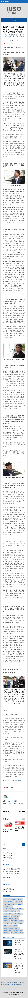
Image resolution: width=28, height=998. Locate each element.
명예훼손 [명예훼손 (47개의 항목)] (6, 906)
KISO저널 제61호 (7, 853)
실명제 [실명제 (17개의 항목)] (14, 913)
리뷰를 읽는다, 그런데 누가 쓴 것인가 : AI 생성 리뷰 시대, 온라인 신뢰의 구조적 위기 (19, 953)
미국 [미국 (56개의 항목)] (11, 906)
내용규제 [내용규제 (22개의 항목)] (14, 904)
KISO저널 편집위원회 (8, 889)
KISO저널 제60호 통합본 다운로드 (11, 869)
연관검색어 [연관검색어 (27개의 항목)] (7, 916)
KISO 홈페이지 (7, 891)
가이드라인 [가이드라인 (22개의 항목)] (11, 901)
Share (12, 43)
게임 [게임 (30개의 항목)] (5, 904)
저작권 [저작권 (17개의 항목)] (12, 923)
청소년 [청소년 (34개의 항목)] (15, 925)
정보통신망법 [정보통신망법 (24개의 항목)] (18, 923)
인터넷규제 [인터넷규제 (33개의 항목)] (14, 920)
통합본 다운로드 (7, 852)
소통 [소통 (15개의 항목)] (10, 913)
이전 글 (7, 811)
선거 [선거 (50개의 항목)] (18, 911)
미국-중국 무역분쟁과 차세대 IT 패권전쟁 (20, 826)
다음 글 (21, 811)
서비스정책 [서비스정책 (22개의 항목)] (13, 911)
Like (12, 40)
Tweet (6, 40)
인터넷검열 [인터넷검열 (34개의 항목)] (7, 920)
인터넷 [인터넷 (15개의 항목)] (17, 918)
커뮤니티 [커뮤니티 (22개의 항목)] (17, 928)
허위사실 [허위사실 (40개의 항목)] (21, 932)
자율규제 (12, 780)
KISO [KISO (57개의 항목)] (8, 899)
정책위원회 (18, 780)
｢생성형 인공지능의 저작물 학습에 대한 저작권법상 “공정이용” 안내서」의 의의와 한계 (19, 967)
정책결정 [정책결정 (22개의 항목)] (6, 925)
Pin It (6, 43)
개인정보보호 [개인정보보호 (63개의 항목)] (18, 901)
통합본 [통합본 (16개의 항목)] (5, 930)
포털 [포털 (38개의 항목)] (21, 930)
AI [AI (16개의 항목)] (4, 899)
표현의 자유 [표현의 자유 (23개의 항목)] (14, 932)
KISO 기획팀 (12, 801)
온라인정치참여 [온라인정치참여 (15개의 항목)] (15, 916)
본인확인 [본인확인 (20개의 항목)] (6, 911)
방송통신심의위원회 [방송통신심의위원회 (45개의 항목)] (9, 908)
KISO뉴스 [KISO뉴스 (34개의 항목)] (13, 899)
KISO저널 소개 (7, 888)
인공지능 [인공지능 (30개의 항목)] (11, 918)
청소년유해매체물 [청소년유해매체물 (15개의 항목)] (8, 928)
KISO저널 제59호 (7, 857)
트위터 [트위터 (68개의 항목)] (10, 930)
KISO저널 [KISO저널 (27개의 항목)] (20, 899)
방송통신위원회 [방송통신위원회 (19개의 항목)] (20, 908)
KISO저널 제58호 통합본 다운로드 (11, 873)
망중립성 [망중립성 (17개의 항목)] (20, 904)
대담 (8, 780)
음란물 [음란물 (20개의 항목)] (5, 918)
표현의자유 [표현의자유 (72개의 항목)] (7, 932)
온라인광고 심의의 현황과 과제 (8, 826)
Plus (17, 40)
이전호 (5, 860)
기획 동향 (21, 36)
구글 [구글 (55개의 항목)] (9, 904)
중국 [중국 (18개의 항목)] (11, 925)
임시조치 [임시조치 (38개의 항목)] (21, 920)
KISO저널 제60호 (7, 855)
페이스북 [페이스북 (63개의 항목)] (16, 930)
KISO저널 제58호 (7, 859)
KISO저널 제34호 (13, 36)
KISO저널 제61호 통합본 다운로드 (11, 868)
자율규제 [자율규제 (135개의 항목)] (6, 923)
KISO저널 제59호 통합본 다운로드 (11, 871)
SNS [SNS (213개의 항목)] (5, 901)
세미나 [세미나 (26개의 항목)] (5, 913)
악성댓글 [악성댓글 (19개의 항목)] (20, 913)
